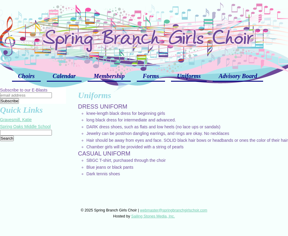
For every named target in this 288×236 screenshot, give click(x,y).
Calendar (64, 76)
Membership (109, 76)
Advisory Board (238, 76)
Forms (151, 76)
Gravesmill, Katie (16, 119)
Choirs (26, 76)
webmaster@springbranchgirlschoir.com (173, 210)
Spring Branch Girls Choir (144, 33)
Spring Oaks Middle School (25, 126)
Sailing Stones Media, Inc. (153, 216)
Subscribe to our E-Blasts (23, 90)
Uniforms (189, 76)
